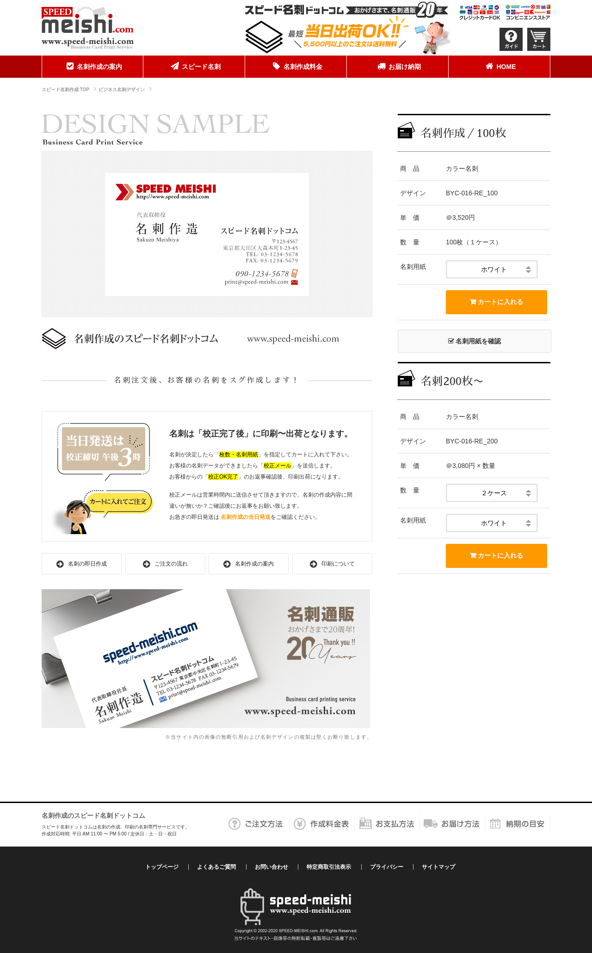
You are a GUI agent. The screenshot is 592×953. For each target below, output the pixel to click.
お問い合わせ (271, 867)
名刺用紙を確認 (474, 341)
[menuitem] (92, 67)
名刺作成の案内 (92, 66)
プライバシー (386, 867)
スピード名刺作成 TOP (65, 89)
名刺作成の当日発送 (246, 517)
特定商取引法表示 (329, 867)
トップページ (162, 867)
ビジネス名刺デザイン (122, 89)
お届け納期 (398, 66)
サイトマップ (438, 867)
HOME (499, 66)
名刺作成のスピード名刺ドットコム (93, 815)
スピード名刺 (194, 66)
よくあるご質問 (216, 867)
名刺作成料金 (296, 66)
